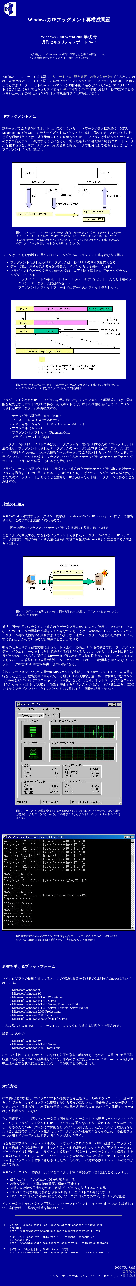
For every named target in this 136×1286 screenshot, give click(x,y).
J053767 (85, 89)
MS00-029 (66, 89)
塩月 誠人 (128, 1277)
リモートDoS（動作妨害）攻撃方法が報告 (82, 76)
